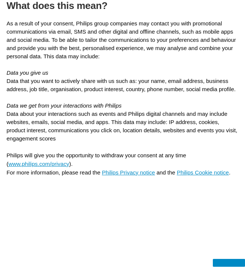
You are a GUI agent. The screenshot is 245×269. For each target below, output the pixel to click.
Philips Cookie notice (203, 172)
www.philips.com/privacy (38, 164)
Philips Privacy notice (128, 172)
